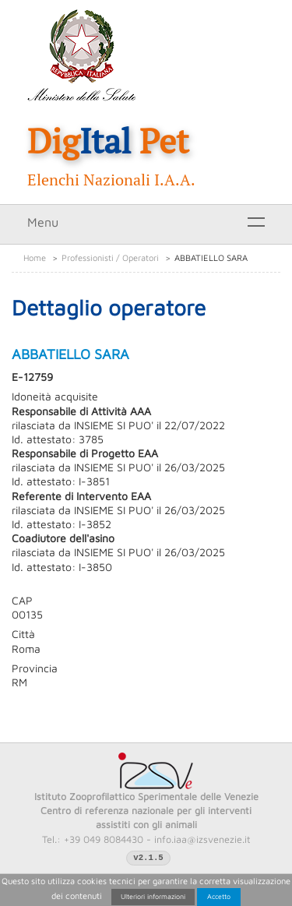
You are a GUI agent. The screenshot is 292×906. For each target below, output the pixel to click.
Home (34, 257)
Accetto (218, 896)
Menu (42, 222)
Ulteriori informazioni (153, 896)
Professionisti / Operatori (110, 257)
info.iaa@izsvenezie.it (202, 839)
